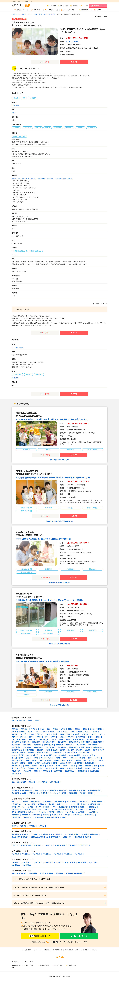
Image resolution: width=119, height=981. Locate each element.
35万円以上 (47, 854)
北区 (58, 731)
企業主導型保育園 (94, 790)
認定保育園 (73, 793)
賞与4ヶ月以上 (16, 178)
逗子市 (87, 750)
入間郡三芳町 (77, 763)
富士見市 (15, 763)
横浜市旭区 (27, 745)
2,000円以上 (16, 862)
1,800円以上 (38, 862)
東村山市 (15, 737)
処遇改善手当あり (61, 178)
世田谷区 (22, 731)
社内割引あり (67, 837)
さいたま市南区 (74, 755)
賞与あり (24, 178)
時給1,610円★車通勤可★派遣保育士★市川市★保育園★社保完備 (42, 662)
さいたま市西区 (56, 752)
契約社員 (32, 782)
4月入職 (30, 807)
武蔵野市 (40, 734)
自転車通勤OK (59, 802)
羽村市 (14, 739)
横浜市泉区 (70, 745)
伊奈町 (36, 771)
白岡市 (55, 763)
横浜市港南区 (16, 745)
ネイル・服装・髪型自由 (79, 804)
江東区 (85, 729)
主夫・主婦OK (70, 812)
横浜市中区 (25, 742)
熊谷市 (36, 758)
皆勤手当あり (27, 817)
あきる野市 (22, 739)
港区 (48, 729)
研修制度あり (45, 834)
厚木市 (102, 750)
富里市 (95, 768)
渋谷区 (30, 731)
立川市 (31, 734)
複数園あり (92, 807)
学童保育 (82, 793)
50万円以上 (15, 854)
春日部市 (82, 758)
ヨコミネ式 (68, 809)
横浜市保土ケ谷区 (48, 742)
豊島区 (52, 731)
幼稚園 (24, 793)
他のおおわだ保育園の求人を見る (59, 705)
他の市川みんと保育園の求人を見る (59, 643)
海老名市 (31, 752)
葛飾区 (95, 731)
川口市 (43, 758)
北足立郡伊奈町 (65, 763)
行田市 (50, 758)
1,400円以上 (82, 862)
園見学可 (46, 815)
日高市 (30, 763)
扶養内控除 (50, 804)
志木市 (56, 760)
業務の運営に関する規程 (71, 950)
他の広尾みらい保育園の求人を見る (59, 582)
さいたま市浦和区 (60, 755)
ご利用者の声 (83, 10)
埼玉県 (30, 720)
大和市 (14, 752)
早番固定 (32, 826)
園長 (13, 802)
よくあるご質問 (26, 950)
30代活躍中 (92, 812)
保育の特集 (35, 10)
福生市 (39, 737)
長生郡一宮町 (16, 771)
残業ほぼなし (83, 802)
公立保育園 (62, 793)
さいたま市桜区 (46, 755)
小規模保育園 (51, 790)
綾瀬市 (46, 752)
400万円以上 (50, 845)
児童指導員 (59, 873)
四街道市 (63, 768)
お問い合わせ (53, 5)
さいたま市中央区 (32, 755)
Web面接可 (36, 815)
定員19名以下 (16, 809)
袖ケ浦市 (72, 768)
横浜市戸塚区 (97, 742)
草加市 (14, 760)
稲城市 (98, 737)
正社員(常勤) (15, 105)
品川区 (92, 729)
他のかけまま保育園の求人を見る (59, 460)
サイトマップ (37, 950)
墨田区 (77, 729)
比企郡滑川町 (89, 763)
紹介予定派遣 (54, 782)
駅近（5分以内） (36, 802)
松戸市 (58, 766)
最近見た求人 (76, 5)
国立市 (31, 737)
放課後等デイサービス (48, 793)
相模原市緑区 (97, 747)
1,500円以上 (71, 862)
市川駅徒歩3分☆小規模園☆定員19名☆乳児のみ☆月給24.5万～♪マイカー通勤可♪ (49, 600)
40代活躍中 (15, 815)
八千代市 (22, 768)
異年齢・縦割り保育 (18, 812)
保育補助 (41, 804)
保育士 (14, 112)
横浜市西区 (15, 742)
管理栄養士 (22, 873)
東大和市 (54, 737)
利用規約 (46, 950)
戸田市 (34, 760)
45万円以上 (26, 854)
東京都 (14, 720)
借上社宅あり (57, 834)
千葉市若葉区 (69, 771)
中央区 (42, 729)
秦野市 (95, 750)
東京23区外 (24, 729)
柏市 (95, 766)
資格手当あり (51, 178)
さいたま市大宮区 (84, 752)
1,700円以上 (49, 862)
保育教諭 (50, 873)
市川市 (34, 766)
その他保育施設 (27, 790)
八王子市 (23, 734)
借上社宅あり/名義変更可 (20, 837)
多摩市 (90, 737)
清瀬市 (62, 737)
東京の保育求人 (30, 965)
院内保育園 (15, 793)
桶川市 (78, 760)
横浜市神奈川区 (92, 739)
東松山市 (73, 758)
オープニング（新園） (43, 807)
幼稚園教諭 (33, 873)
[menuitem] (20, 10)
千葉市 (27, 766)
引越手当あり (41, 178)
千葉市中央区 (57, 771)
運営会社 (94, 950)
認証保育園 (62, 790)
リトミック (89, 809)
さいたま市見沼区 (17, 755)
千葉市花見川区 (82, 771)
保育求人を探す (19, 10)
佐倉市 (80, 766)
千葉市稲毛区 (94, 771)
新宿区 (55, 729)
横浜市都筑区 (92, 745)
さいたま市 (27, 771)
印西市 (80, 768)
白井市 (87, 768)
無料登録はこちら (99, 5)
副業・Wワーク (62, 804)
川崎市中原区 (38, 747)
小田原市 (71, 750)
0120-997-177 (58, 942)
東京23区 (15, 729)
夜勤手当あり (89, 815)
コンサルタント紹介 (67, 10)
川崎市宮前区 (73, 747)
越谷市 (21, 760)
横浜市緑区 (37, 745)
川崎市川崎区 (16, 747)
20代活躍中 (82, 812)
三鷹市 (47, 734)
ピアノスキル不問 (29, 804)
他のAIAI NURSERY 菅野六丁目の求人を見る (59, 521)
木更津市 (50, 766)
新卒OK (60, 812)
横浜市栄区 (59, 745)
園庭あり (83, 807)
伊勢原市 (22, 752)
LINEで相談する (79, 936)
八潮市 (100, 760)
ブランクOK (41, 812)
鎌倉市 (55, 750)
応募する (74, 62)
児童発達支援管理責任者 (74, 873)
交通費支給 (78, 837)
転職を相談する (40, 936)
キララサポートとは (51, 10)
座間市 (39, 752)
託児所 (83, 790)
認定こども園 (39, 790)
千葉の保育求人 (72, 965)
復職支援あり (55, 837)
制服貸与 (88, 837)
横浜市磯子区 (61, 742)
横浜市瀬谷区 (48, 745)
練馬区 (80, 731)
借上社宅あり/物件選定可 (39, 837)
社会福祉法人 (63, 807)
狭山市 (90, 758)
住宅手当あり (32, 178)
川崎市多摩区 (61, 747)
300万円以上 (72, 845)
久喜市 (86, 760)
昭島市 (62, 734)
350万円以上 (61, 845)
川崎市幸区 (27, 747)
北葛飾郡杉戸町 (17, 766)
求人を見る (73, 455)
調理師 (42, 873)
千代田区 (34, 729)
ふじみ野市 (46, 763)
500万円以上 (27, 845)
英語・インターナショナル (40, 809)
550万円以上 (16, 845)
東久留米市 (71, 737)
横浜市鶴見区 (79, 739)
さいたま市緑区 (88, 755)
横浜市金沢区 (73, 742)
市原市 (102, 766)
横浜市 (53, 739)
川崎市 (61, 739)
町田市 (77, 734)
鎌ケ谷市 (40, 768)
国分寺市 (23, 737)
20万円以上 (78, 854)
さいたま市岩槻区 (17, 758)
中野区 (37, 731)
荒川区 (65, 731)
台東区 (70, 729)
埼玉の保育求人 (58, 965)
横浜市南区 (36, 742)
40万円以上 (36, 854)
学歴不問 (51, 812)
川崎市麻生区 (85, 747)
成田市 (72, 766)
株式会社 (74, 807)
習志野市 (88, 766)
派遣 (13, 782)
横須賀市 (40, 750)
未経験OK (31, 812)
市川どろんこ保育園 (72, 41)
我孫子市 (31, 768)
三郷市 (22, 763)
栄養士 (14, 873)
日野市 (101, 734)
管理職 (25, 802)
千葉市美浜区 (45, 771)
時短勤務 (23, 826)
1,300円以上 (93, 862)
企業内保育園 (73, 790)
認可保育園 (15, 378)
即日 (54, 807)
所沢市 (58, 758)
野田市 (65, 766)
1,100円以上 (27, 865)
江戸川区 (15, 734)
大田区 (14, 731)
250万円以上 (84, 845)
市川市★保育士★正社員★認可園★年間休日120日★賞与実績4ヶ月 (43, 539)
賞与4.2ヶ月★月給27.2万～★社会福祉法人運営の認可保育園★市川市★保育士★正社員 (51, 419)
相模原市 (69, 739)
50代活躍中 (26, 815)
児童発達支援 (33, 793)
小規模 (26, 809)
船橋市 (42, 766)
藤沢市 (62, 750)
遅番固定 (41, 826)
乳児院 (90, 793)
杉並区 (44, 731)
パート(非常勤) (43, 782)
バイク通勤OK (72, 802)
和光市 (64, 760)
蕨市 (27, 760)
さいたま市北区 (70, 752)
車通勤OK (48, 802)
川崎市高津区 (50, 747)
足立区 (87, 731)
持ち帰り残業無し (97, 802)
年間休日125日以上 (96, 804)
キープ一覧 (85, 5)
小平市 (93, 734)
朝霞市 (49, 760)
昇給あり (70, 178)
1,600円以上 (60, 862)
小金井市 (85, 734)
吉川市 (37, 763)
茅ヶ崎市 (79, 750)
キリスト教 (79, 809)
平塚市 (48, 750)
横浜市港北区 (85, 742)
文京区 (62, 729)
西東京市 (32, 739)
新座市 (71, 760)
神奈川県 (22, 720)
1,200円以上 (16, 865)
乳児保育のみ (16, 804)
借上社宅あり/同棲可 (72, 834)
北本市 (93, 760)
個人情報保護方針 (57, 950)
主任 (18, 802)
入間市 (42, 760)
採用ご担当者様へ (64, 5)
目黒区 (99, 729)
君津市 (47, 768)
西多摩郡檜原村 (43, 739)
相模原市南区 (29, 750)
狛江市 (46, 737)
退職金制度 (15, 834)
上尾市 (98, 758)
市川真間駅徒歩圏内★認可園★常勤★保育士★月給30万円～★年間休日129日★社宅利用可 (53, 478)
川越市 (28, 758)
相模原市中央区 (17, 750)
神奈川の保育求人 (44, 965)
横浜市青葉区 (81, 745)
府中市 (55, 734)
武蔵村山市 (81, 737)
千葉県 (37, 720)
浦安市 (55, 768)
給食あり (25, 834)
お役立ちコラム (99, 10)
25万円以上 (68, 854)
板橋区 (72, 731)
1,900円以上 (27, 862)
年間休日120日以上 (18, 807)
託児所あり (34, 834)
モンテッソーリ (57, 809)
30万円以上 (57, 854)
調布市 (70, 734)
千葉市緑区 (15, 773)
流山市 (14, 768)
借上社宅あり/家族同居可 (89, 834)
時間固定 (15, 826)
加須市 (65, 758)
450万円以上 (38, 845)
